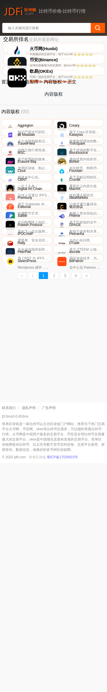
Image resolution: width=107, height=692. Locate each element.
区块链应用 (27, 126)
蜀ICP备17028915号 (62, 686)
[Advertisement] (53, 572)
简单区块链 (37, 686)
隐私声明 (29, 636)
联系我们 (9, 636)
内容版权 (53, 126)
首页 (6, 126)
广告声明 (49, 636)
